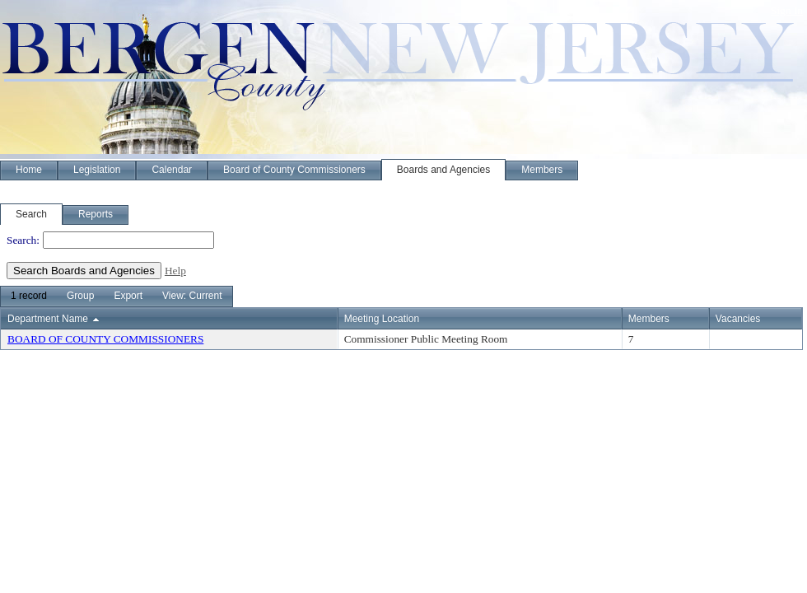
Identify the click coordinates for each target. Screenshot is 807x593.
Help (175, 270)
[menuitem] (29, 296)
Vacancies (738, 319)
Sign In (787, 10)
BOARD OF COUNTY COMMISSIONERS (105, 339)
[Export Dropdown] (128, 296)
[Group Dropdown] (80, 296)
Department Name (47, 319)
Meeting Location (381, 319)
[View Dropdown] (191, 296)
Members (648, 319)
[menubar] (116, 296)
